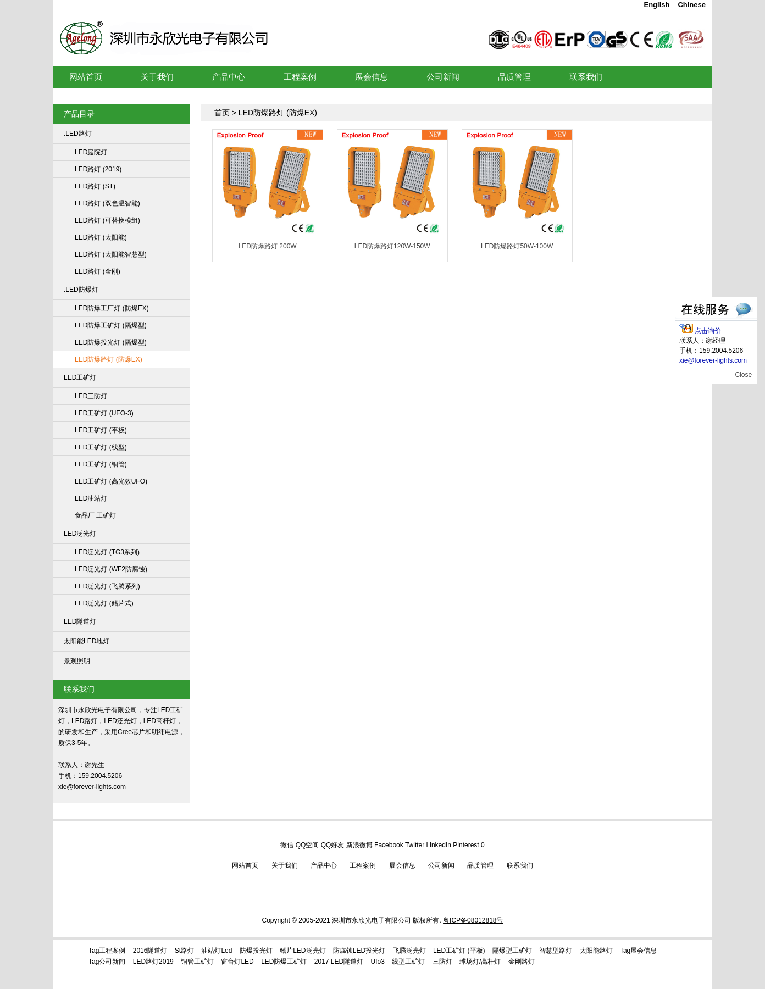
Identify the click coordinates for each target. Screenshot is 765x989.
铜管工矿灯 (197, 961)
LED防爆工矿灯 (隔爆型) (111, 325)
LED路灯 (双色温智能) (107, 203)
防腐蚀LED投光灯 (359, 950)
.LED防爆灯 (81, 289)
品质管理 (480, 865)
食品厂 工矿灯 (95, 515)
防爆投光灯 (256, 950)
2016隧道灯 (150, 950)
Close (743, 375)
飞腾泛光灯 (409, 950)
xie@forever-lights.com (713, 360)
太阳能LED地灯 (86, 641)
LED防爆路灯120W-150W (392, 246)
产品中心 (324, 865)
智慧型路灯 (555, 950)
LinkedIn (438, 845)
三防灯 (442, 961)
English (656, 5)
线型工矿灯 (408, 961)
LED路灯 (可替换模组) (107, 220)
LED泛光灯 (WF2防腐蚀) (111, 569)
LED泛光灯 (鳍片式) (104, 603)
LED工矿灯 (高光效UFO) (111, 481)
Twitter (414, 845)
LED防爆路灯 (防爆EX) (108, 359)
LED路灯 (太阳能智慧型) (111, 254)
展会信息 (402, 865)
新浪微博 (359, 845)
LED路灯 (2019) (98, 169)
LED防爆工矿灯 (284, 961)
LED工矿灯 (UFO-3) (104, 413)
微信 (286, 845)
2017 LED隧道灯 (338, 961)
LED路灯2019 (153, 961)
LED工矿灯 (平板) (101, 430)
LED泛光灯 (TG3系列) (107, 552)
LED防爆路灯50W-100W (517, 246)
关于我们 (284, 865)
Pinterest (466, 845)
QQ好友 (333, 845)
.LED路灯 (78, 133)
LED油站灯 (91, 498)
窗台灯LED (237, 961)
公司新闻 (441, 865)
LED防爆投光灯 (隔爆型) (111, 342)
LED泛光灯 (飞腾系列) (107, 586)
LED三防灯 (91, 396)
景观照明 (77, 661)
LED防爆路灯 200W (268, 246)
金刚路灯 (521, 961)
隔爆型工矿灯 (512, 950)
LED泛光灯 (80, 533)
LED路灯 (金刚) (97, 271)
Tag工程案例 (106, 950)
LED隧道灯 (80, 621)
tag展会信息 (638, 950)
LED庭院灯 (91, 152)
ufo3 (378, 961)
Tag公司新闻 (106, 961)
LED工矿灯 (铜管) (101, 464)
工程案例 (363, 865)
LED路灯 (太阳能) (101, 237)
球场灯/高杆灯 (480, 961)
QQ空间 (307, 845)
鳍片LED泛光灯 (302, 950)
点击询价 (700, 331)
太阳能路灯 (596, 950)
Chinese (692, 5)
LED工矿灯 (220, 24)
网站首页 (245, 865)
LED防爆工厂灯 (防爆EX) (112, 308)
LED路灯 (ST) (95, 186)
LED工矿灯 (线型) (101, 447)
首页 (222, 112)
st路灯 (184, 950)
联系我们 (520, 865)
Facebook (388, 845)
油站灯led (216, 950)
